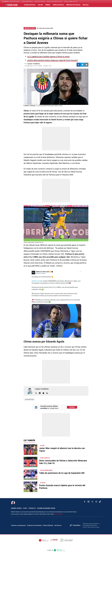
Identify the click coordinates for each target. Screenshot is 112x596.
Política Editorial (48, 525)
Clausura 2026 (29, 399)
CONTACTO (32, 508)
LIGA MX (40, 5)
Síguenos (72, 407)
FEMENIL (47, 5)
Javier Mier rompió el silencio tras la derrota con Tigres (62, 449)
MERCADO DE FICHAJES (73, 5)
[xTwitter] (92, 502)
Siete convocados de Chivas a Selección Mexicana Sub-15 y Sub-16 (63, 462)
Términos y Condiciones (18, 525)
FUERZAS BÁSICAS (58, 5)
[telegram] (96, 502)
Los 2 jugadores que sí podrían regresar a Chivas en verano (48, 56)
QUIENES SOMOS (16, 508)
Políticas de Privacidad (34, 525)
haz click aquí (58, 514)
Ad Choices (57, 525)
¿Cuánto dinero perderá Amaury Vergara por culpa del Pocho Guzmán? (52, 60)
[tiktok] (100, 502)
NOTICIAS (86, 5)
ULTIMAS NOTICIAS (29, 5)
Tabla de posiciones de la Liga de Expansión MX (62, 473)
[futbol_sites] (75, 525)
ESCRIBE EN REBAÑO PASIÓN (46, 508)
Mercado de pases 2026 (46, 28)
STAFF (25, 508)
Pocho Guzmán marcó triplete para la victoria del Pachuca (62, 486)
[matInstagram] (88, 502)
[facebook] (85, 502)
